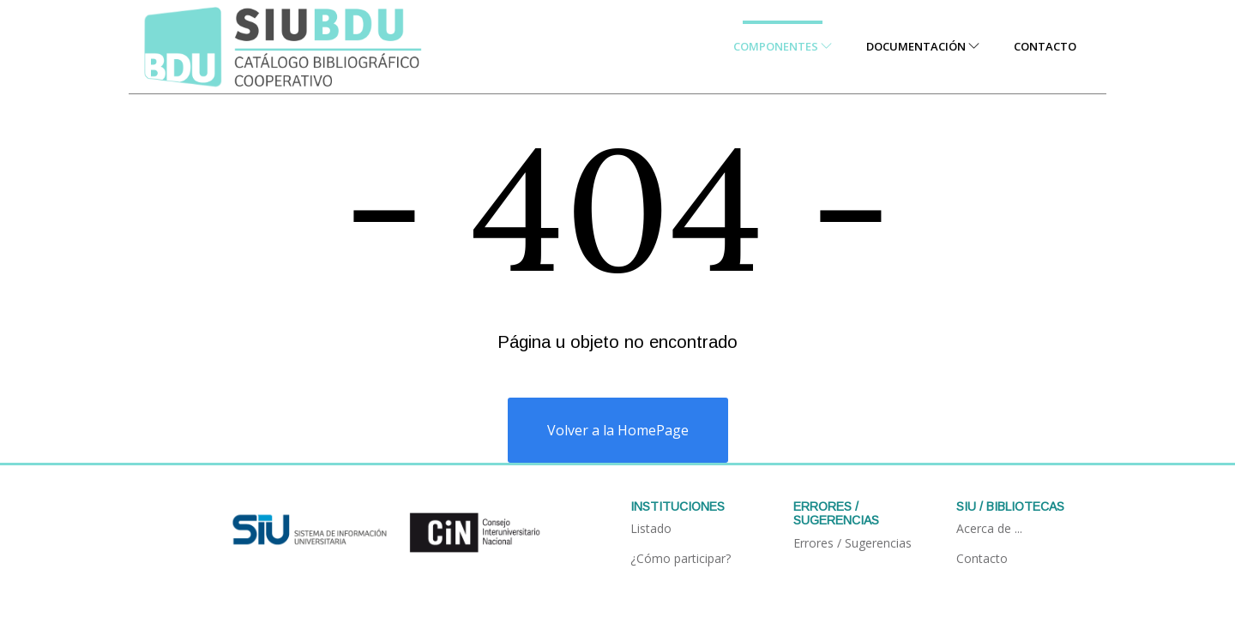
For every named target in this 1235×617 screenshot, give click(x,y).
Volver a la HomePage (618, 430)
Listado (651, 528)
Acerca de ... (989, 528)
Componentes (782, 46)
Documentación (922, 46)
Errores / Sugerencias (852, 543)
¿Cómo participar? (680, 558)
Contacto (1045, 46)
